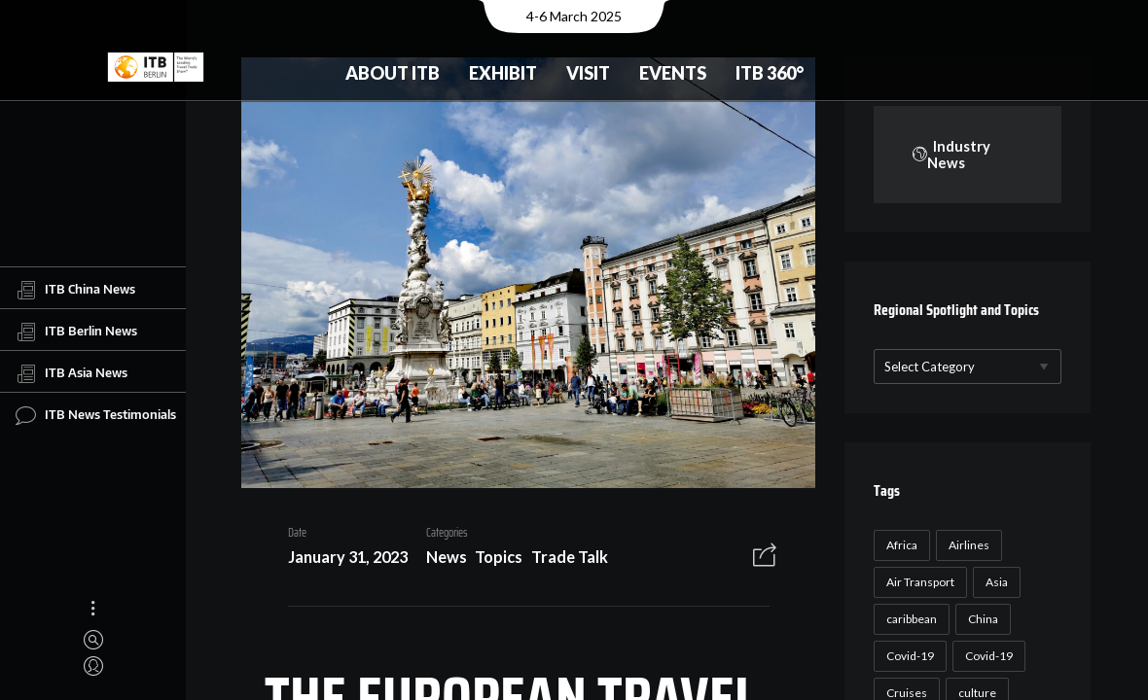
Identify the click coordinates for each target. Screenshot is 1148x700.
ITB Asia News (71, 373)
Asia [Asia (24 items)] (994, 583)
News (438, 560)
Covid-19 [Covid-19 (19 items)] (986, 656)
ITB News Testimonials (96, 415)
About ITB (392, 73)
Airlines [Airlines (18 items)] (966, 546)
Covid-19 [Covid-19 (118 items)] (907, 656)
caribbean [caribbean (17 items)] (908, 619)
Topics (492, 560)
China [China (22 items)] (980, 619)
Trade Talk (561, 560)
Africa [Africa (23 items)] (899, 546)
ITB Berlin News (76, 331)
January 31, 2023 (340, 560)
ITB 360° (769, 73)
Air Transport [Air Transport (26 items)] (917, 583)
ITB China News (75, 289)
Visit (588, 73)
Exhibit (503, 73)
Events (672, 73)
